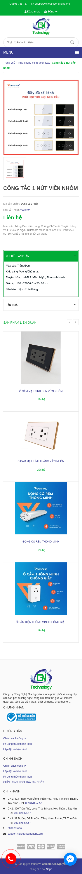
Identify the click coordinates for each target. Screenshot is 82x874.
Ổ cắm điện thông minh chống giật (41, 621)
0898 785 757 (19, 3)
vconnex (25, 209)
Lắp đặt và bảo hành (15, 748)
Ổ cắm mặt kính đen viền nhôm (41, 390)
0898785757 (15, 827)
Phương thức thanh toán (17, 743)
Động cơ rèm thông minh (41, 541)
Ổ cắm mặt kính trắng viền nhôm (41, 460)
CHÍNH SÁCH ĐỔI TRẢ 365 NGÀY (23, 781)
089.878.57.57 (33, 802)
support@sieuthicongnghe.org (52, 3)
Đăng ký (51, 11)
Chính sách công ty (14, 738)
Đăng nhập (32, 11)
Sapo (49, 868)
